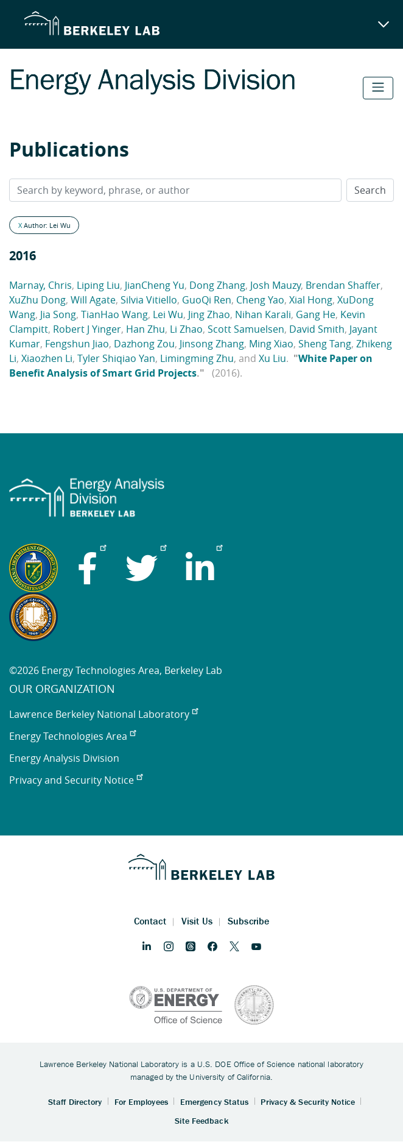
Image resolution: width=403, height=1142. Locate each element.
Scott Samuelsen (246, 329)
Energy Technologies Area (72, 736)
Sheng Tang (324, 343)
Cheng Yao (260, 300)
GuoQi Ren (206, 300)
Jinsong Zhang (212, 343)
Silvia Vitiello (149, 300)
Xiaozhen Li (46, 358)
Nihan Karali (263, 314)
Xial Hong (310, 300)
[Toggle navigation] (378, 88)
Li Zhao (186, 329)
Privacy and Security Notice (75, 780)
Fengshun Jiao (77, 343)
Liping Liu (98, 285)
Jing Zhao (209, 314)
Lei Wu (168, 314)
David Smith (317, 329)
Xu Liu (272, 358)
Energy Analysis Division (64, 758)
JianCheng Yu (154, 285)
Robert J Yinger (87, 329)
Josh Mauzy (275, 285)
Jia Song (58, 314)
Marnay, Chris (40, 285)
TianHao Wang (114, 314)
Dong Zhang (217, 285)
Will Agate (93, 300)
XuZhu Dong (37, 300)
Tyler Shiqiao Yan (116, 358)
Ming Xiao (271, 343)
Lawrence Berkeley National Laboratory (103, 714)
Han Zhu (145, 329)
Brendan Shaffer (343, 285)
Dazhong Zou (144, 343)
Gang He (315, 314)
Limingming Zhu (197, 358)
